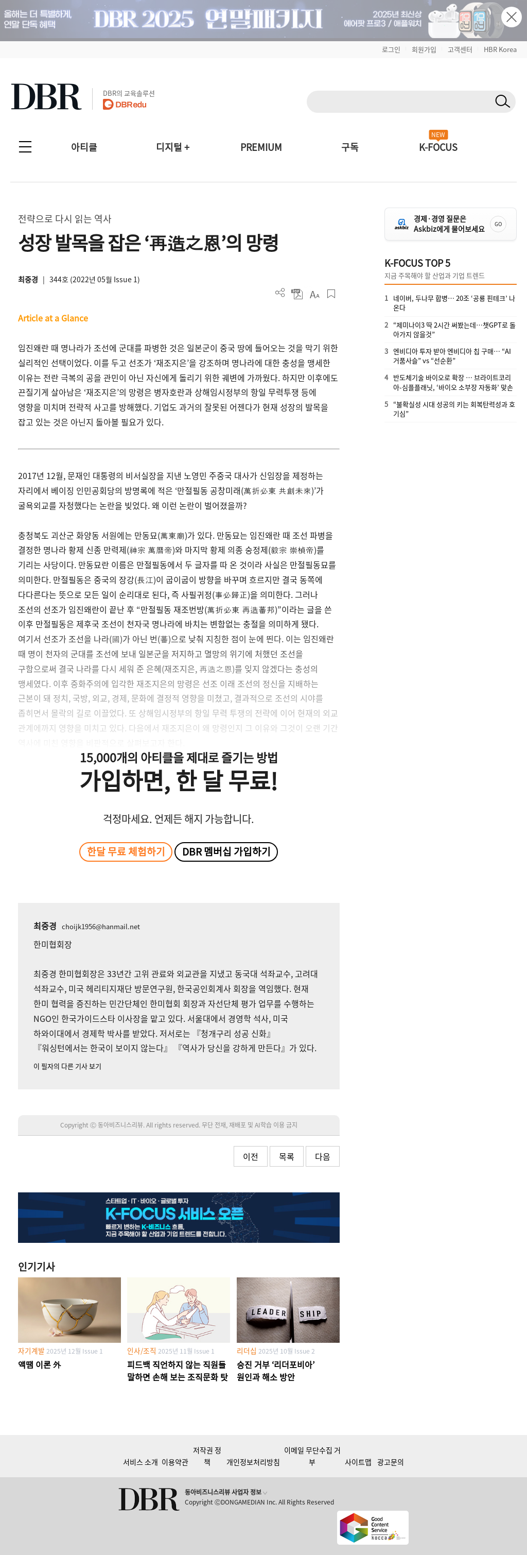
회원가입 (424, 49)
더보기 (280, 292)
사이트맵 (358, 1462)
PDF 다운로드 (297, 293)
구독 (350, 147)
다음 (322, 1156)
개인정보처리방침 (253, 1462)
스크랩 (331, 293)
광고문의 (390, 1462)
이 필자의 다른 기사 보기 (67, 1066)
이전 (250, 1156)
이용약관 (175, 1462)
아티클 (84, 147)
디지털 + (172, 147)
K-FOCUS (438, 147)
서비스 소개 (140, 1462)
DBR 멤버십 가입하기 (226, 851)
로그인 (391, 49)
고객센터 (460, 49)
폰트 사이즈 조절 (314, 293)
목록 (286, 1156)
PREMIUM (261, 147)
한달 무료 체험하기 (126, 851)
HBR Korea (500, 49)
